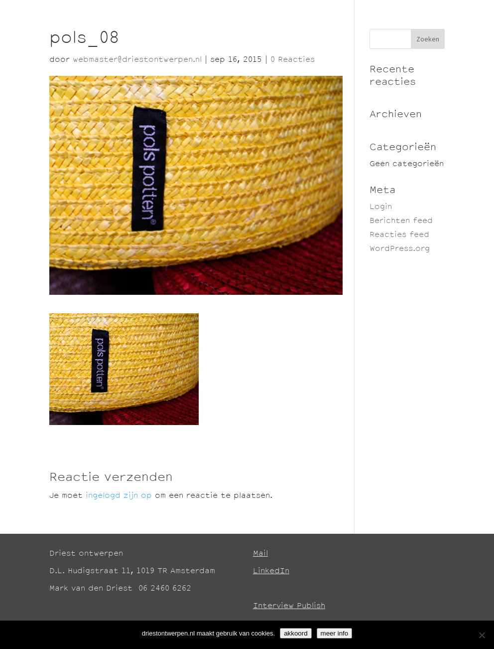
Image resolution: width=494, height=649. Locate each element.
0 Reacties (292, 60)
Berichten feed (401, 221)
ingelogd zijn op (119, 496)
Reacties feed (399, 235)
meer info (335, 633)
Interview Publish (289, 606)
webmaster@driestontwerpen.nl (137, 60)
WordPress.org (400, 249)
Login (381, 207)
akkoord (295, 633)
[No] (482, 635)
